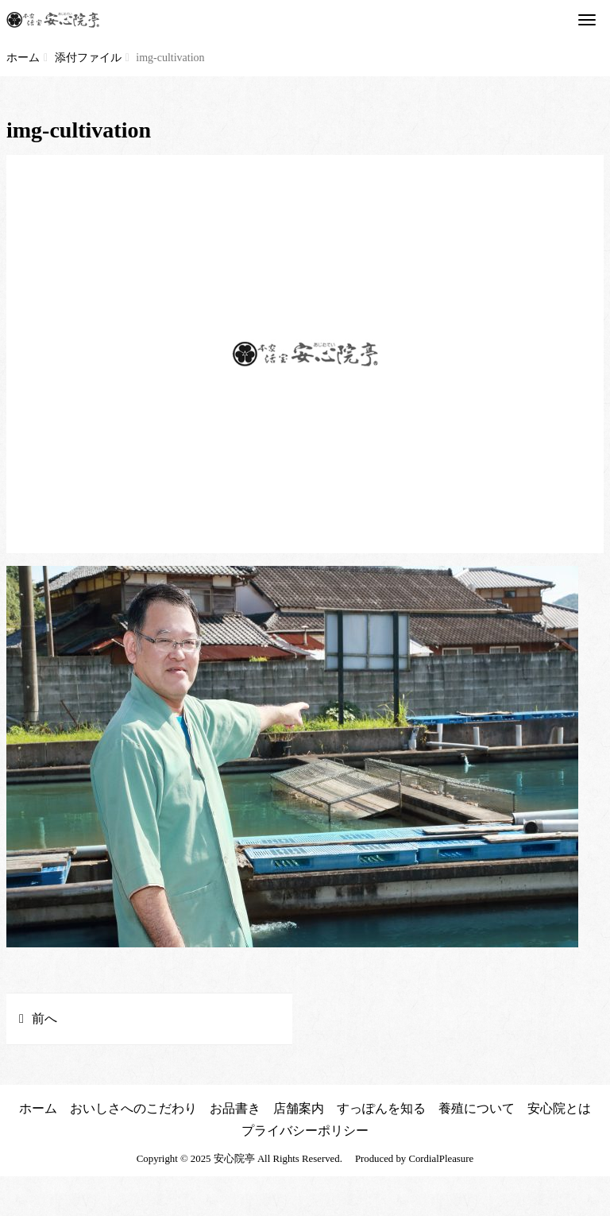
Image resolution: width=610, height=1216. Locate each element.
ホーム (23, 58)
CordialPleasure (440, 1158)
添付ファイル (88, 58)
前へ (44, 1018)
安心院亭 (234, 1158)
